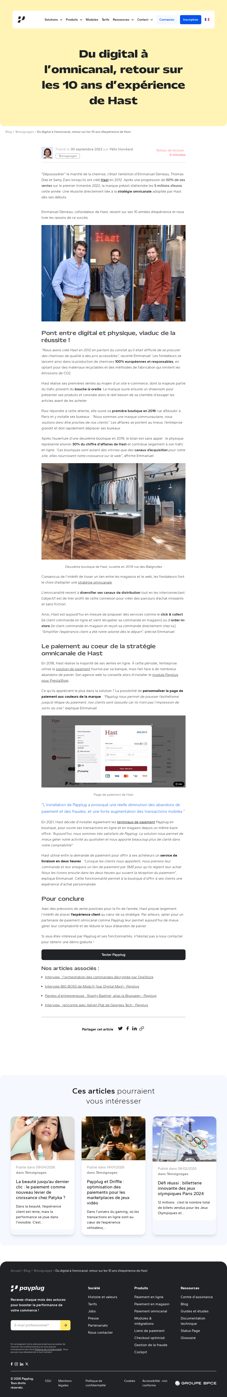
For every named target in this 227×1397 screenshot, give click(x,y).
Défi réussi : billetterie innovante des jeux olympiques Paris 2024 (181, 1188)
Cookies (129, 1381)
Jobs (92, 1311)
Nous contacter (100, 1332)
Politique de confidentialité (48, 1349)
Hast (105, 180)
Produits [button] (74, 20)
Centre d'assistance (197, 1297)
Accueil (16, 1271)
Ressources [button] (123, 20)
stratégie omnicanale (95, 582)
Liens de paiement (149, 1331)
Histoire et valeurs (102, 1297)
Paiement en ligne (148, 1297)
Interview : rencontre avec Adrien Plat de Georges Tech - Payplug (96, 1005)
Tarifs (92, 1304)
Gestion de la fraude (150, 1345)
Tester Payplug (113, 955)
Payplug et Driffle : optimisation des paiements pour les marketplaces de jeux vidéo (108, 1192)
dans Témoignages (31, 1172)
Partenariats (98, 1325)
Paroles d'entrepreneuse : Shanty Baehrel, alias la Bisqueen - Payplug (101, 996)
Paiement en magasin (151, 1304)
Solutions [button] (53, 20)
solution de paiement (73, 669)
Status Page (190, 1331)
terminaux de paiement (136, 822)
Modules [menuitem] (92, 20)
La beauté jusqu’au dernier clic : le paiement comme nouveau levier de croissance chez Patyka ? (42, 1189)
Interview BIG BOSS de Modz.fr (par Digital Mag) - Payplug (92, 986)
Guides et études (195, 1311)
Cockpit (140, 1352)
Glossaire (188, 1338)
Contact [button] (145, 20)
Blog (184, 1304)
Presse (93, 1318)
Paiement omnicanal (150, 1311)
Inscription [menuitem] (190, 20)
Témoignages (68, 156)
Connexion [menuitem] (166, 20)
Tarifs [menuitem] (105, 20)
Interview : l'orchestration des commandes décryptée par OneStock (99, 977)
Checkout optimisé (149, 1338)
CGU (48, 1381)
